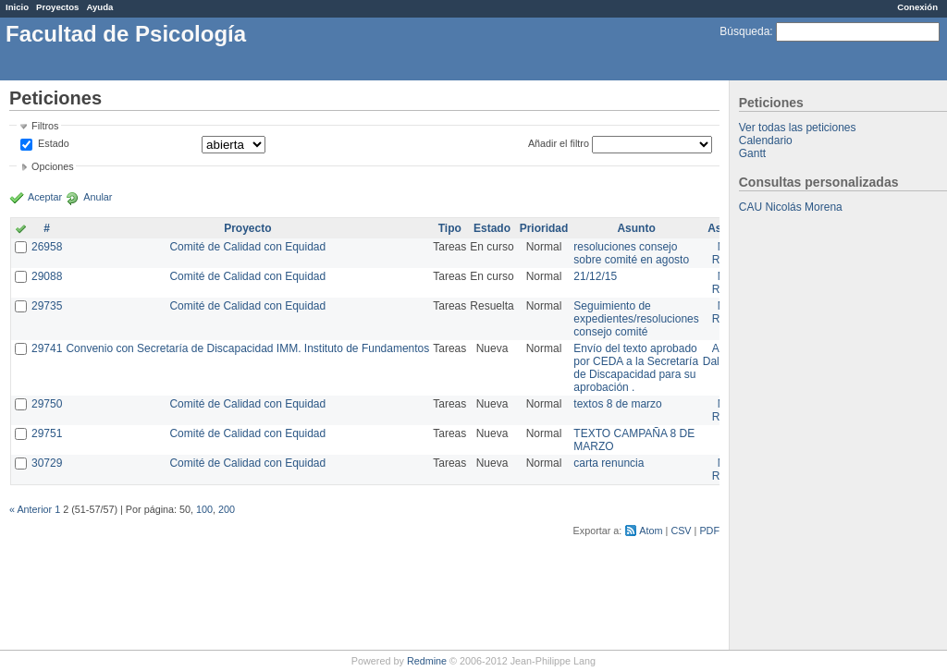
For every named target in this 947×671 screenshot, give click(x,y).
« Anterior (30, 509)
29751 (46, 433)
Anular (97, 196)
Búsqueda (744, 31)
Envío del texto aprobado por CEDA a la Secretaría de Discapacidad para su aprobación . (635, 368)
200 (226, 509)
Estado (53, 143)
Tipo (449, 228)
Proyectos (57, 7)
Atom (650, 530)
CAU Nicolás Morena (790, 207)
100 (204, 509)
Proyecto (247, 228)
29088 (46, 276)
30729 (46, 463)
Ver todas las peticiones (797, 127)
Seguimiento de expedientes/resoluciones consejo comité (635, 318)
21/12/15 (595, 276)
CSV (680, 530)
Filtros (44, 125)
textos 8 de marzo (617, 403)
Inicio (17, 7)
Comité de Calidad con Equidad (247, 246)
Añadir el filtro (558, 143)
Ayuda (99, 7)
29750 (46, 403)
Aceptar (45, 196)
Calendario (766, 140)
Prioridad (544, 228)
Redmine (427, 660)
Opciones (52, 166)
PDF (709, 530)
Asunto (636, 228)
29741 (46, 348)
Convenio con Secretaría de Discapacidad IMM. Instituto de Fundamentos (247, 348)
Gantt (752, 153)
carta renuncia (608, 463)
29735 (46, 305)
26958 (46, 246)
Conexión (917, 7)
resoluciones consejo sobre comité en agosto (631, 253)
